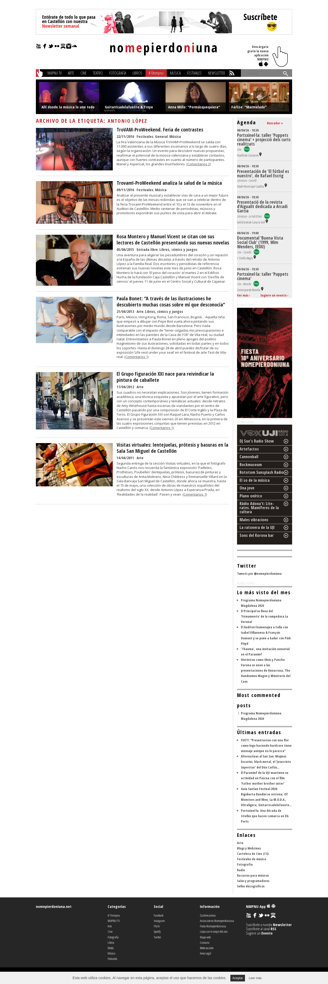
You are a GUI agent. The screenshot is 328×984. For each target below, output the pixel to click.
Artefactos (249, 449)
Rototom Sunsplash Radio (262, 472)
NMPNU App (260, 906)
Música (175, 73)
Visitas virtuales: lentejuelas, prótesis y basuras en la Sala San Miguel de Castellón (172, 447)
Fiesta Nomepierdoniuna (213, 926)
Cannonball (249, 456)
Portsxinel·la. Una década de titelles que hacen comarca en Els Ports (265, 816)
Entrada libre (147, 249)
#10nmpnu (156, 73)
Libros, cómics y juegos (178, 249)
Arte (71, 73)
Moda (111, 948)
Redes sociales (206, 948)
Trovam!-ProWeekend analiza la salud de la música (169, 182)
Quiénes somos (208, 915)
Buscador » (275, 123)
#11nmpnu (114, 915)
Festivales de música (251, 859)
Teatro (98, 73)
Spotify (157, 931)
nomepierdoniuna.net (53, 906)
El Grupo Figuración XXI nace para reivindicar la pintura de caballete (165, 376)
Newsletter (216, 73)
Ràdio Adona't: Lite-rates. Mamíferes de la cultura (259, 508)
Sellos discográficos (250, 886)
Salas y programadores (253, 880)
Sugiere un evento (273, 295)
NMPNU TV (54, 73)
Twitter (157, 937)
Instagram (159, 920)
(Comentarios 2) (198, 164)
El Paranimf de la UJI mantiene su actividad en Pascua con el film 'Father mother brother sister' (264, 778)
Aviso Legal (205, 953)
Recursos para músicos (253, 875)
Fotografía (117, 73)
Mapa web (205, 937)
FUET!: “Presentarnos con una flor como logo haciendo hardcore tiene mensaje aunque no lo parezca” (266, 745)
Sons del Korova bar (257, 535)
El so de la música (255, 480)
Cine (83, 73)
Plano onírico (251, 496)
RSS (273, 928)
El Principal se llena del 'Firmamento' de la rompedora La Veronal (264, 616)
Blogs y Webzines (249, 848)
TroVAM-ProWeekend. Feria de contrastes (160, 129)
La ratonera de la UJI (257, 527)
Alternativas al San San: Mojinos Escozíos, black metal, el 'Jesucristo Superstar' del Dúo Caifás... (266, 761)
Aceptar (237, 978)
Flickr (157, 926)
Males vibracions (254, 519)
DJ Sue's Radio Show (257, 441)
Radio (241, 870)
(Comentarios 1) (136, 356)
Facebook (158, 915)
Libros (137, 73)
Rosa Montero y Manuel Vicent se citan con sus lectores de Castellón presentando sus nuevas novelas (173, 239)
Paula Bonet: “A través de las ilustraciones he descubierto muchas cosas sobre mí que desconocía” (171, 301)
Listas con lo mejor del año (214, 931)
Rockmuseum (251, 464)
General (161, 136)
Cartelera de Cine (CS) (253, 853)
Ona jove (247, 488)
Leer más (255, 978)
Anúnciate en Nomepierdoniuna (217, 920)
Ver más (242, 295)
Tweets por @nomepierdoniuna (259, 573)
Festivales (194, 73)
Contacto (204, 942)
